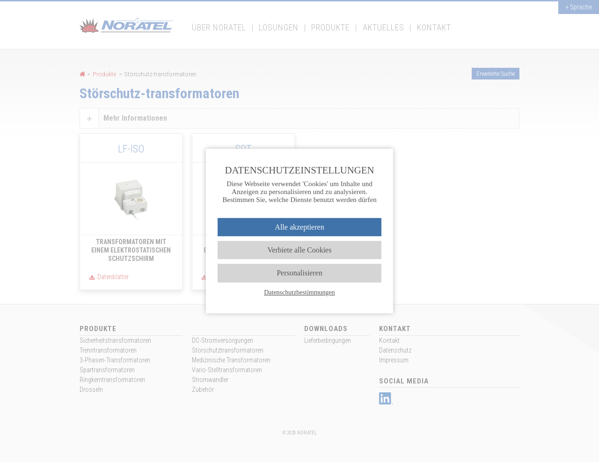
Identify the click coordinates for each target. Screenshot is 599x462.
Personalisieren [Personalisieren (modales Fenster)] (299, 273)
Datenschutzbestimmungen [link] (299, 292)
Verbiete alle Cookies (300, 250)
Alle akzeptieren (299, 227)
